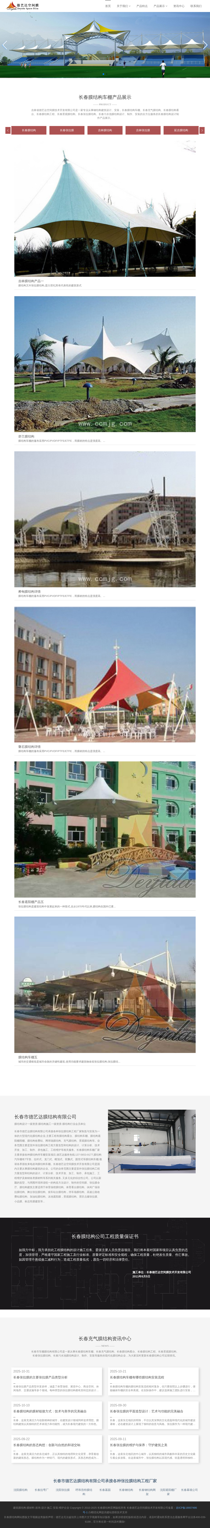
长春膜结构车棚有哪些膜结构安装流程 (137, 1377)
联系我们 (196, 6)
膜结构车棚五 (27, 1057)
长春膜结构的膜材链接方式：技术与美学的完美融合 (50, 1411)
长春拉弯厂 (42, 1489)
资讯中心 (178, 6)
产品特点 (142, 6)
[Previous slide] (4, 45)
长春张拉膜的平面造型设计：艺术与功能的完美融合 (146, 1411)
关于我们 (124, 6)
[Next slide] (205, 45)
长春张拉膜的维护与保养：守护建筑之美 (138, 1445)
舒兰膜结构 (26, 436)
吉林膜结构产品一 (31, 281)
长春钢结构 (126, 1489)
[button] (8, 130)
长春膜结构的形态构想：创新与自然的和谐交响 (46, 1445)
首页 (108, 6)
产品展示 (160, 6)
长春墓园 (105, 1489)
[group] (28, 130)
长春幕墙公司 (189, 1489)
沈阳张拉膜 (63, 1489)
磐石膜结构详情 (29, 746)
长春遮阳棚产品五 (31, 902)
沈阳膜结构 (20, 1489)
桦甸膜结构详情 (29, 591)
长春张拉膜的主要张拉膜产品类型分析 (40, 1377)
